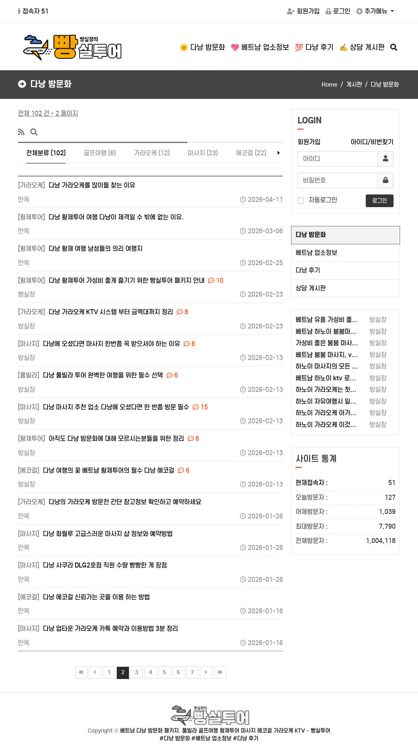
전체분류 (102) (46, 153)
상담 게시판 (311, 288)
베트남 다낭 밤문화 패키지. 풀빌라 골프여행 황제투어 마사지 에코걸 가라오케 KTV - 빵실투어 (225, 730)
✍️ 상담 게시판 (362, 47)
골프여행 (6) (100, 153)
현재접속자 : (346, 483)
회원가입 (303, 11)
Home (330, 84)
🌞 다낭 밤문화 (202, 47)
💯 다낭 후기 (314, 47)
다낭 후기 (308, 270)
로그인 (338, 11)
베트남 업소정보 (316, 253)
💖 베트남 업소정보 (260, 47)
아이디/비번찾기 (372, 142)
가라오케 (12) (152, 153)
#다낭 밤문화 (175, 738)
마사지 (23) (203, 153)
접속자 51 (33, 11)
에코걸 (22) (251, 153)
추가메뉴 (372, 11)
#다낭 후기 (245, 738)
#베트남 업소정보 (211, 738)
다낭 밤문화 (311, 235)
